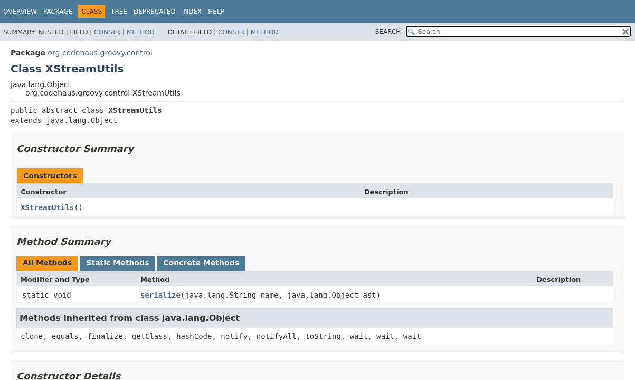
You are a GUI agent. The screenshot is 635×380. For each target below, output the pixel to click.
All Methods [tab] (47, 263)
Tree (119, 11)
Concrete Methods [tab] (201, 263)
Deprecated (155, 11)
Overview (20, 11)
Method (141, 32)
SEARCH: (389, 31)
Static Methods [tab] (117, 263)
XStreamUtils (47, 207)
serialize (160, 295)
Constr (107, 32)
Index (192, 11)
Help (216, 11)
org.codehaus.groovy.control (100, 53)
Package (57, 11)
